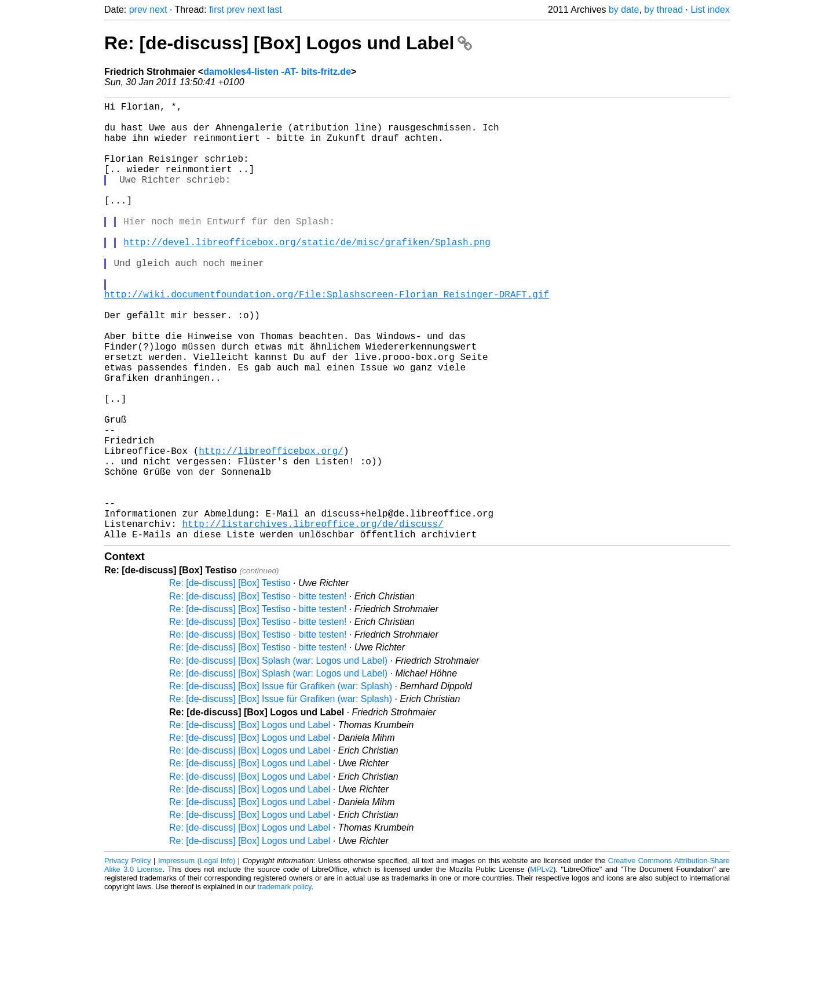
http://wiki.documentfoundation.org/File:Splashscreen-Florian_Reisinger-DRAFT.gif (326, 338)
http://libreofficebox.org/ (271, 529)
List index (710, 9)
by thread (663, 9)
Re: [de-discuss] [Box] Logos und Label (288, 42)
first (216, 9)
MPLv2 (541, 966)
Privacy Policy (127, 958)
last (275, 9)
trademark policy (285, 984)
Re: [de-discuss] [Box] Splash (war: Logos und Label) (278, 758)
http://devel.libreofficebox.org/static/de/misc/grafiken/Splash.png (307, 274)
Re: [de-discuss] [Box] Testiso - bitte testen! (258, 694)
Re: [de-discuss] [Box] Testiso (230, 680)
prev (138, 9)
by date (624, 9)
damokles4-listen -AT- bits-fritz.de (277, 72)
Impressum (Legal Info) (196, 958)
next (158, 9)
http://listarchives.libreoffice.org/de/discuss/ (312, 618)
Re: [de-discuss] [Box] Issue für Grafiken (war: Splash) (280, 783)
